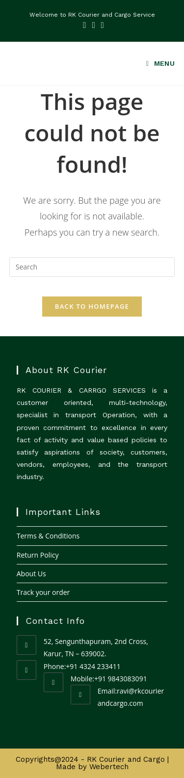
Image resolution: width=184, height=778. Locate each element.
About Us (31, 573)
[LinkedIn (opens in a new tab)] (93, 25)
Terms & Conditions (48, 535)
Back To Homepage (92, 306)
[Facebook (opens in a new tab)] (84, 25)
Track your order (43, 592)
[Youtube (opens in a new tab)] (101, 25)
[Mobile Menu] (157, 63)
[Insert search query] (92, 267)
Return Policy (38, 555)
